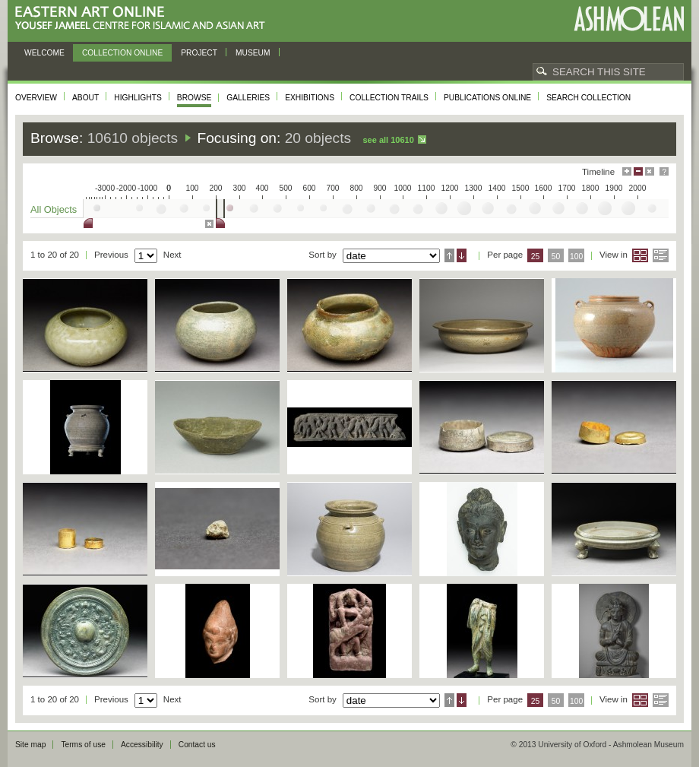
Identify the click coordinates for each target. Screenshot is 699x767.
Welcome (44, 53)
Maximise (626, 171)
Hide (649, 171)
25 (535, 256)
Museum (253, 53)
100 (576, 256)
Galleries (248, 97)
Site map (30, 744)
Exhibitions (309, 97)
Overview (36, 97)
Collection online (122, 53)
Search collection (588, 97)
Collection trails (389, 97)
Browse (194, 97)
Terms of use (83, 744)
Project (199, 53)
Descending (462, 255)
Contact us (197, 744)
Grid (640, 255)
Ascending (449, 255)
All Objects (53, 209)
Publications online (487, 97)
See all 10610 (387, 139)
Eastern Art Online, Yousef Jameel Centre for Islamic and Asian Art (144, 18)
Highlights (138, 97)
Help (664, 171)
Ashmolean (629, 18)
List (661, 255)
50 (556, 256)
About (85, 97)
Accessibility (142, 744)
